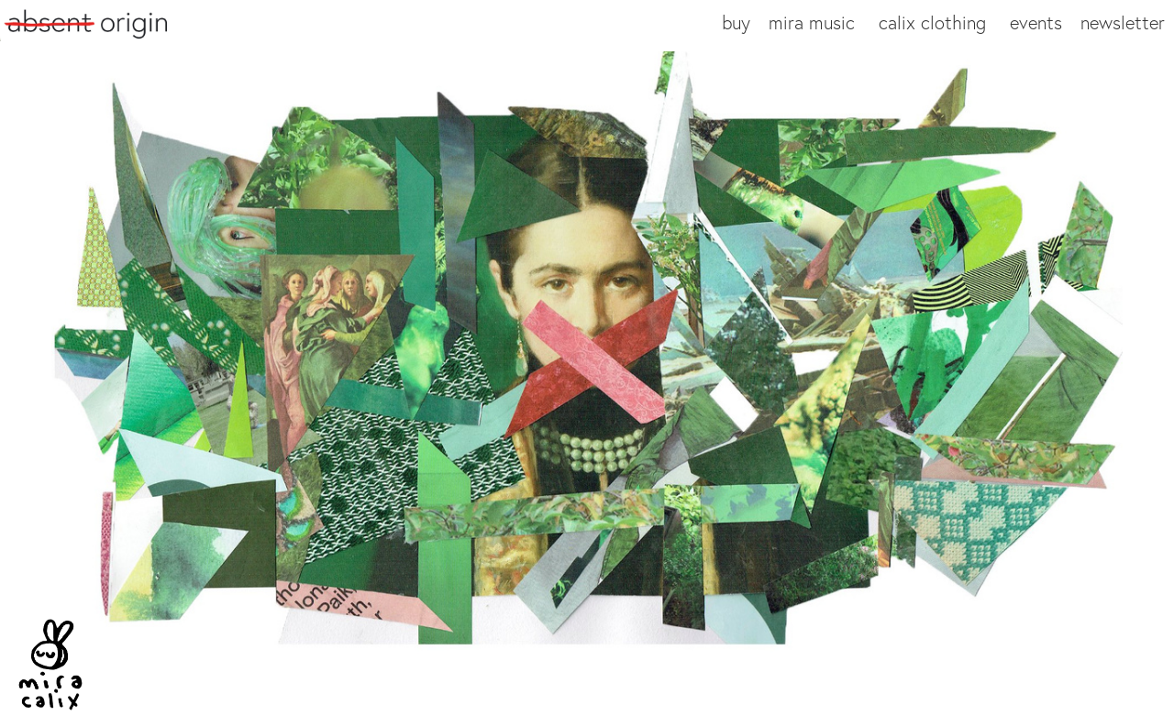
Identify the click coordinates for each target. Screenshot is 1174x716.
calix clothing (932, 22)
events (1036, 22)
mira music (812, 22)
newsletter (1122, 22)
